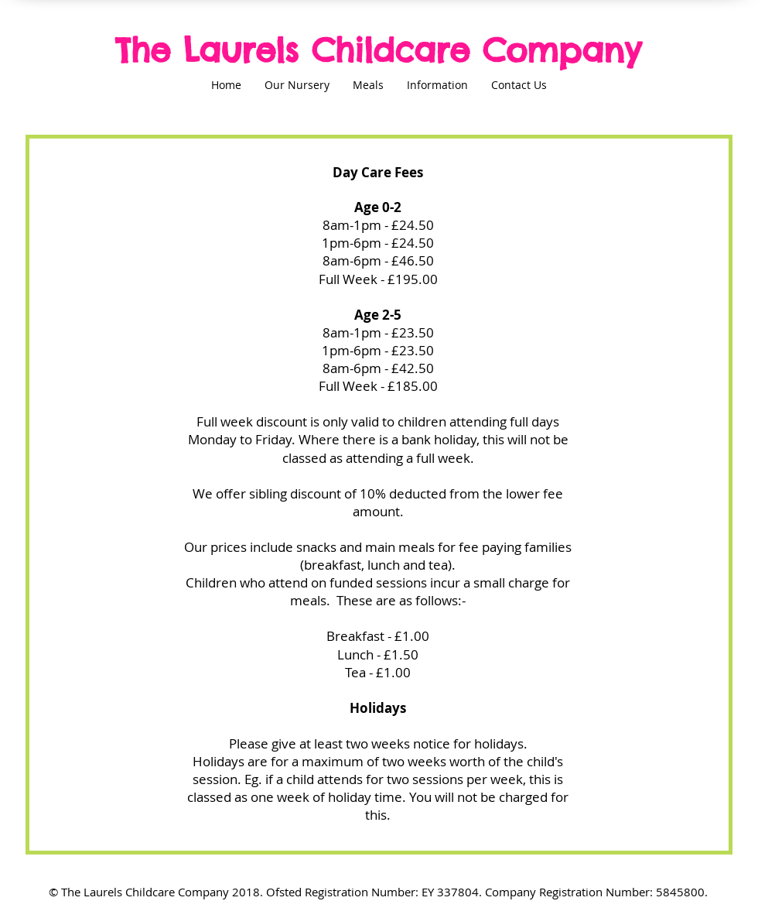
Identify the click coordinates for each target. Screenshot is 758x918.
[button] (297, 89)
